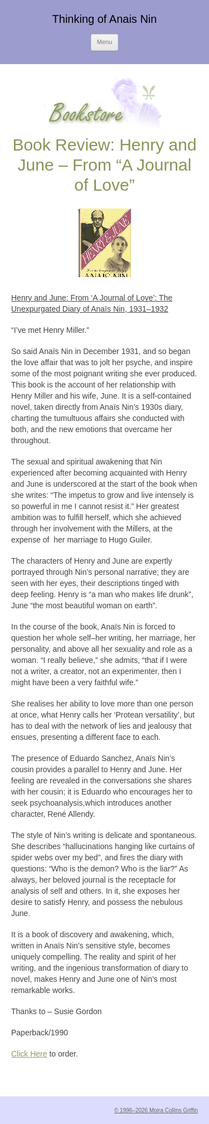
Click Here (29, 1053)
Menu (105, 41)
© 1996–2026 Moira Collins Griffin (156, 1110)
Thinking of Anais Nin (104, 19)
